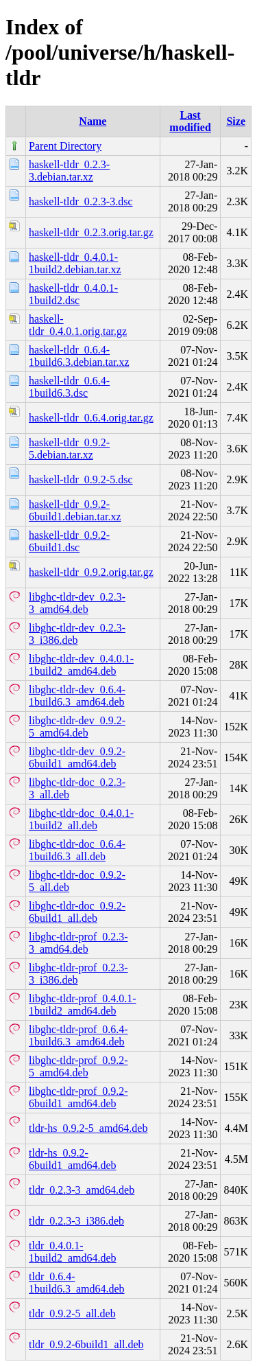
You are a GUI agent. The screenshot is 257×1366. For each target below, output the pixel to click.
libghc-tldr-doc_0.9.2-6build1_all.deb (77, 912)
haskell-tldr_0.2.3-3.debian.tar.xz (69, 171)
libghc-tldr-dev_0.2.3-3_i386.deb (77, 634)
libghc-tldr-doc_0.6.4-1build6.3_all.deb (77, 850)
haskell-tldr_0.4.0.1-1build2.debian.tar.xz (75, 263)
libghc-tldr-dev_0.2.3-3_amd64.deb (77, 603)
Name (92, 121)
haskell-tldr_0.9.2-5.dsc (81, 479)
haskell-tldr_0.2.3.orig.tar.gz (91, 232)
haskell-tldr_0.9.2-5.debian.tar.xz (69, 449)
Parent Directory (65, 146)
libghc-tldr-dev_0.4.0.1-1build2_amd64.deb (81, 665)
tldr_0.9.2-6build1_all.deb (86, 1344)
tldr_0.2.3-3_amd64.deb (81, 1190)
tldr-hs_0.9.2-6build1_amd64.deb (73, 1159)
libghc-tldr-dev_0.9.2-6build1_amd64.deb (77, 757)
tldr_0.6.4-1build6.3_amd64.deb (77, 1283)
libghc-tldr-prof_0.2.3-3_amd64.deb (78, 943)
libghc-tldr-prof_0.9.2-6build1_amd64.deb (78, 1097)
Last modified (189, 121)
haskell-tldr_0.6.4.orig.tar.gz (91, 418)
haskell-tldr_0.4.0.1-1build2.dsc (73, 294)
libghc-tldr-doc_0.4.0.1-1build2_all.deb (81, 819)
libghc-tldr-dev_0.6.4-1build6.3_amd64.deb (77, 696)
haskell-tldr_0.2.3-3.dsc (81, 201)
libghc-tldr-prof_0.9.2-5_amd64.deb (78, 1066)
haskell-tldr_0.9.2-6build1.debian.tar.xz (75, 510)
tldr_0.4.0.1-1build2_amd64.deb (73, 1252)
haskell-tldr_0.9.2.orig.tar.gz (91, 572)
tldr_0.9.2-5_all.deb (72, 1313)
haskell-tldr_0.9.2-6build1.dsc (69, 541)
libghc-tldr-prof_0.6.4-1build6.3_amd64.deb (78, 1035)
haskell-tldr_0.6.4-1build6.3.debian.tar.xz (79, 356)
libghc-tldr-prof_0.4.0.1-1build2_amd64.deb (82, 1005)
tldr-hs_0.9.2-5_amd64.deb (88, 1128)
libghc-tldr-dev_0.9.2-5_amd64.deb (77, 727)
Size (235, 121)
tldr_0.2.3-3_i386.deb (76, 1221)
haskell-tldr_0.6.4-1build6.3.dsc (69, 387)
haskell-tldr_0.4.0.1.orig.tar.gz (78, 325)
